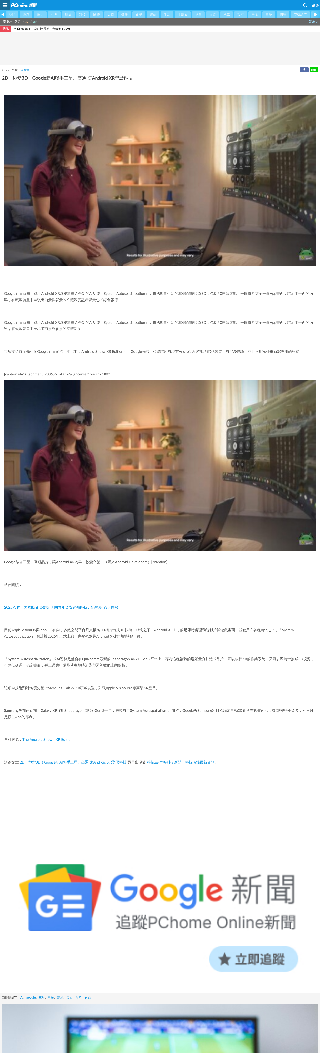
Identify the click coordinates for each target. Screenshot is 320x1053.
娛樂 (139, 14)
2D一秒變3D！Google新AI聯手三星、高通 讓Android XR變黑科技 (73, 762)
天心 (69, 997)
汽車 (226, 14)
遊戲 (88, 997)
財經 (68, 14)
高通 (60, 997)
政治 (40, 14)
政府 (240, 14)
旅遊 (212, 14)
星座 (269, 14)
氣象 (313, 21)
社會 (54, 14)
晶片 (79, 997)
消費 (198, 14)
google (31, 997)
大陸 (110, 14)
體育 (153, 14)
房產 (254, 14)
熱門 (12, 14)
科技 (82, 14)
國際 (96, 14)
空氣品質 (300, 14)
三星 (42, 997)
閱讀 (283, 14)
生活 (167, 14)
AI (21, 997)
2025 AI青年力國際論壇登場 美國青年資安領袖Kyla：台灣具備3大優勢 (61, 607)
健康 (124, 14)
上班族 (183, 14)
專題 (26, 14)
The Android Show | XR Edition (47, 740)
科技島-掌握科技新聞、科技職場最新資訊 (180, 762)
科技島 (25, 70)
